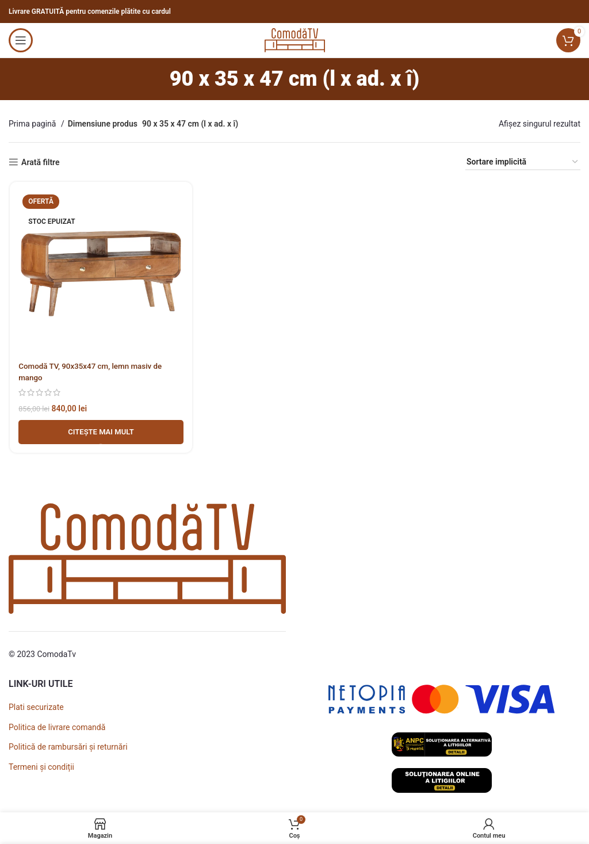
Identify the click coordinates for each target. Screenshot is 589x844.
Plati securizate (36, 707)
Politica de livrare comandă (57, 727)
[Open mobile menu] (21, 40)
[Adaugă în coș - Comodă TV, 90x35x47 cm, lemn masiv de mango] (100, 433)
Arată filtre (40, 162)
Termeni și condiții (41, 767)
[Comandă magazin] (522, 162)
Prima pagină (33, 123)
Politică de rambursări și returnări (68, 746)
